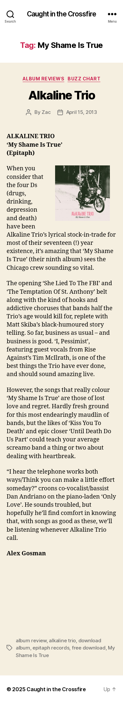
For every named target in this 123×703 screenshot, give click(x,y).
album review (31, 640)
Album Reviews (44, 78)
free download (89, 648)
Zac (46, 112)
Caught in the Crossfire (61, 14)
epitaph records (50, 648)
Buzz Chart (84, 78)
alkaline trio (62, 640)
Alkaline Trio (61, 95)
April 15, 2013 (81, 112)
